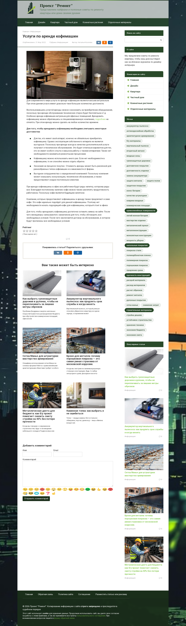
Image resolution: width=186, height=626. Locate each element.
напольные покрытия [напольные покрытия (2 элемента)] (137, 245)
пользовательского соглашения (91, 616)
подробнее (100, 119)
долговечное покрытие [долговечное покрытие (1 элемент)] (138, 166)
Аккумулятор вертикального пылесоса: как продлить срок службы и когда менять (84, 301)
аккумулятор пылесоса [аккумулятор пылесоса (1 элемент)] (137, 126)
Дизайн (41, 22)
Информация (62, 42)
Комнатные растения (93, 22)
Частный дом (71, 22)
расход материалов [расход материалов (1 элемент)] (136, 285)
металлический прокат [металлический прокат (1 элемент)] (137, 225)
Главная (29, 22)
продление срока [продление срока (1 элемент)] (135, 270)
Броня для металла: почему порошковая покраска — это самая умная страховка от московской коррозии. (83, 360)
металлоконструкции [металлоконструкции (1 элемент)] (137, 230)
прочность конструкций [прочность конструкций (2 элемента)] (138, 275)
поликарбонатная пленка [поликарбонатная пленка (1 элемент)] (139, 255)
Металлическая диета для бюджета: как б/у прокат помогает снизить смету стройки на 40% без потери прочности (39, 416)
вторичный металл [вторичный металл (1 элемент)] (136, 151)
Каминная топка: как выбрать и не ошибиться (85, 412)
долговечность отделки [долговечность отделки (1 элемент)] (138, 170)
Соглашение (84, 594)
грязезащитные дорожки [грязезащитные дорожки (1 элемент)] (138, 160)
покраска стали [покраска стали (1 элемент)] (134, 250)
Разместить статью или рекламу (111, 594)
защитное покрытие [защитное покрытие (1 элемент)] (136, 185)
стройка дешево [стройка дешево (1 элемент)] (134, 315)
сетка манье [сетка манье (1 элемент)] (132, 305)
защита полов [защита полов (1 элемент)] (153, 180)
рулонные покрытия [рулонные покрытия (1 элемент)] (136, 300)
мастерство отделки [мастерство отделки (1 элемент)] (136, 220)
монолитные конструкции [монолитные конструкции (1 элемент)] (139, 235)
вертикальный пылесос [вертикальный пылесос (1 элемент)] (138, 146)
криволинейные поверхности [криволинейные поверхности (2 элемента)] (141, 210)
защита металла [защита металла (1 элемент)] (134, 180)
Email (55, 450)
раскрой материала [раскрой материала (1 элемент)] (136, 280)
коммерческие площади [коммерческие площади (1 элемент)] (138, 205)
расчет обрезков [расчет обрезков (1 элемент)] (134, 290)
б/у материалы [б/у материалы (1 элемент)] (134, 141)
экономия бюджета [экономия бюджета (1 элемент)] (136, 330)
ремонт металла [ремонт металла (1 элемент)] (134, 295)
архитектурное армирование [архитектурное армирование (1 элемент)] (140, 136)
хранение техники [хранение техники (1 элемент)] (135, 325)
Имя (25, 450)
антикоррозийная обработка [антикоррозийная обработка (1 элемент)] (140, 131)
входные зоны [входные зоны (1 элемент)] (133, 156)
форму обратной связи (64, 618)
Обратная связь (45, 594)
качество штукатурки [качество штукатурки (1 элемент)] (137, 195)
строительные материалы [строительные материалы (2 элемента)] (139, 310)
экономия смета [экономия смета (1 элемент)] (134, 335)
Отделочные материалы (119, 22)
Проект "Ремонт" (56, 5)
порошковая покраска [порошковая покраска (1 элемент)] (137, 265)
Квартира (54, 22)
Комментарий (29, 459)
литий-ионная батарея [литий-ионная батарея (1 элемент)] (137, 215)
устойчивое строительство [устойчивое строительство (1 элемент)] (139, 320)
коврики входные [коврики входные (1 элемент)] (135, 200)
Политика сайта (65, 594)
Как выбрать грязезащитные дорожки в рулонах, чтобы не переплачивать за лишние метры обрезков (40, 302)
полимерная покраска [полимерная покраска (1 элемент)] (137, 260)
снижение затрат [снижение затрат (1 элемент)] (151, 305)
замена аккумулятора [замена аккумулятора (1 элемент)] (137, 175)
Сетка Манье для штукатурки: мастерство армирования (41, 357)
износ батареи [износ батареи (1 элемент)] (133, 190)
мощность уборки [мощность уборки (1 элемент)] (135, 240)
